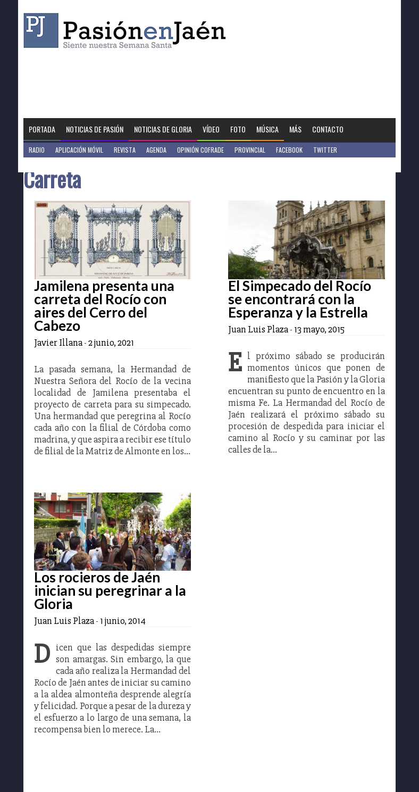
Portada (42, 129)
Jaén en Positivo (52, 164)
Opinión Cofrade (200, 149)
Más (295, 129)
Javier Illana (58, 342)
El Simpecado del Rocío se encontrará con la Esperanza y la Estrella (299, 299)
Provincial (249, 149)
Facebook (289, 149)
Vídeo (211, 129)
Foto (238, 129)
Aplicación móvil (79, 149)
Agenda (156, 149)
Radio (37, 149)
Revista (125, 149)
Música (267, 129)
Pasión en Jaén (127, 31)
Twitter (325, 149)
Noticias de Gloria (163, 129)
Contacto (327, 129)
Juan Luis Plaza (258, 329)
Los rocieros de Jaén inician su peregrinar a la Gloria (110, 590)
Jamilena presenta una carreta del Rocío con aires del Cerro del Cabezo (104, 305)
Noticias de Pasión (94, 129)
